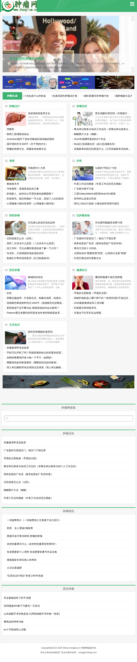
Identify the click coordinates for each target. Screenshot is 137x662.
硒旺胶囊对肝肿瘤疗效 (96, 95)
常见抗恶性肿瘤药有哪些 (26, 58)
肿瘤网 (84, 648)
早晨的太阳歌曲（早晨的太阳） (91, 293)
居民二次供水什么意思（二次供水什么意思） (31, 243)
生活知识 (14, 324)
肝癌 (79, 160)
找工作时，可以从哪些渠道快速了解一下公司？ (33, 248)
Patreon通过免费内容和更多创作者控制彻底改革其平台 (37, 312)
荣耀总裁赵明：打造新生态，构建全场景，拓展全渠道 (36, 298)
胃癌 (11, 160)
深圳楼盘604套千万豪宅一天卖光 (22, 605)
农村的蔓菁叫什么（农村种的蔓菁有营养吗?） (32, 544)
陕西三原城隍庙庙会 (18, 134)
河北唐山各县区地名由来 (41, 222)
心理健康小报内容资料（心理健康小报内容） (31, 203)
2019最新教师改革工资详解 (89, 302)
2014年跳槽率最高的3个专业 (90, 139)
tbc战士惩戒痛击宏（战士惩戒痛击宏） (95, 144)
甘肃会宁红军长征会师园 (87, 312)
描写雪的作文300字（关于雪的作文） (27, 144)
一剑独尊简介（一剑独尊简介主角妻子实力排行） (34, 520)
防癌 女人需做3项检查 (20, 528)
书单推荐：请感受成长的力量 (23, 188)
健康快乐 (81, 270)
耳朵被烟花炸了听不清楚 (17, 597)
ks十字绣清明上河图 (15, 629)
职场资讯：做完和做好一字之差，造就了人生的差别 (35, 198)
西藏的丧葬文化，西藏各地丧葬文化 (26, 148)
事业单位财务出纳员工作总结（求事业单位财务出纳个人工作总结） (41, 466)
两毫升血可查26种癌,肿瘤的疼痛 (24, 536)
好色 (9, 293)
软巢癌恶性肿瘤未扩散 (65, 95)
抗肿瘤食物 (83, 215)
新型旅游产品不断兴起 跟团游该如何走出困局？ (33, 307)
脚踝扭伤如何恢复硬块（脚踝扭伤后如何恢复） (33, 362)
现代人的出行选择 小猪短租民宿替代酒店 (96, 203)
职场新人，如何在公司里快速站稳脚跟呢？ (30, 193)
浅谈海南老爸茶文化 (39, 113)
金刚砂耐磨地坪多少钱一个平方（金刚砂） (30, 357)
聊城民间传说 (35, 277)
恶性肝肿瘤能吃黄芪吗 (40, 331)
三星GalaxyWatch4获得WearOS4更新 (95, 193)
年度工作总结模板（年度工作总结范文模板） (98, 183)
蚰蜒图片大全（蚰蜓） (86, 134)
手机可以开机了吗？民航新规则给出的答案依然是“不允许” (38, 352)
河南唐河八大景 (36, 168)
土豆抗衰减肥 (14, 567)
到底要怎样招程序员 (85, 307)
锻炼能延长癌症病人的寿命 (22, 559)
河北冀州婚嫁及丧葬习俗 (108, 222)
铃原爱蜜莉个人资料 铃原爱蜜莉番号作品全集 (32, 551)
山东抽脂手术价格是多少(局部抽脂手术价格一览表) (32, 613)
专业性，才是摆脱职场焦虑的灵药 (25, 253)
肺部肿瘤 (14, 215)
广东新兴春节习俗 (84, 188)
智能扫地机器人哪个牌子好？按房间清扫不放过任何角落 (105, 298)
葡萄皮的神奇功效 (13, 621)
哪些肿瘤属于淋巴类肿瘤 (108, 277)
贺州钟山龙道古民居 (85, 198)
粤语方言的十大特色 (85, 248)
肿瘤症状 (81, 106)
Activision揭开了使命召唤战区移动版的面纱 (30, 139)
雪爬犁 (10, 129)
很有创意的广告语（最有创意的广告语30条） (99, 243)
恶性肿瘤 (14, 270)
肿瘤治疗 (14, 106)
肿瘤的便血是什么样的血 (32, 95)
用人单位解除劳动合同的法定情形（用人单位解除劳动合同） (40, 367)
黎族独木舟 (13, 183)
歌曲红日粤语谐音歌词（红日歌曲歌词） (29, 258)
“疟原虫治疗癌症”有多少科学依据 (25, 575)
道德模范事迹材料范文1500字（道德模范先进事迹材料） (38, 302)
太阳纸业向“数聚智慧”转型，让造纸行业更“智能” (100, 253)
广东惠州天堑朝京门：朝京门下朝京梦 (95, 238)
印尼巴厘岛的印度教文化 (87, 258)
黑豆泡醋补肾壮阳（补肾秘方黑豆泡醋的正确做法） (113, 113)
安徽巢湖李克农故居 (18, 347)
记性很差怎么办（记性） (20, 238)
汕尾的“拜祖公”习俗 (106, 168)
